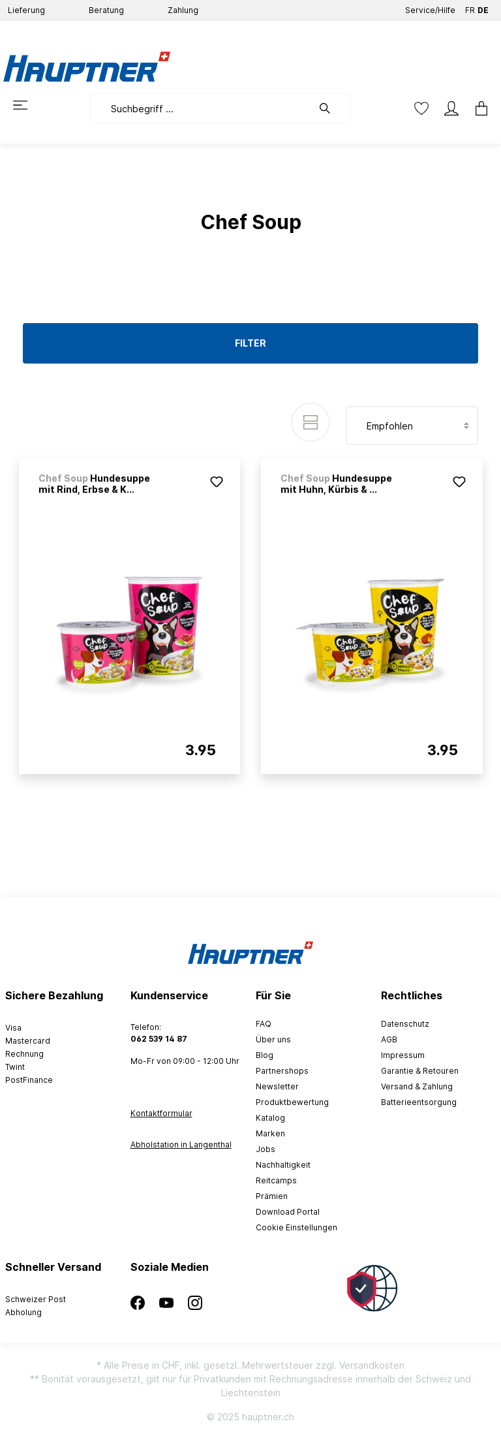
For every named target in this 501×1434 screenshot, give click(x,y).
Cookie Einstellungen (296, 1227)
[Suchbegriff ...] (201, 108)
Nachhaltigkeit (283, 1165)
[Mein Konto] (451, 108)
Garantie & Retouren (420, 1071)
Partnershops (282, 1071)
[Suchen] (331, 108)
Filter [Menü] (250, 343)
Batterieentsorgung (419, 1102)
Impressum (403, 1055)
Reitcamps (276, 1180)
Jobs (265, 1149)
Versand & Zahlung (417, 1086)
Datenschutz (405, 1024)
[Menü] (20, 105)
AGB (389, 1039)
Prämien (272, 1196)
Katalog (270, 1118)
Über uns (273, 1039)
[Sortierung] (412, 425)
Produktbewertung (292, 1102)
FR (470, 7)
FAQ (263, 1024)
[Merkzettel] (421, 108)
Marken (270, 1133)
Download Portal (288, 1212)
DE (483, 7)
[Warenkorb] (481, 108)
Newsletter (277, 1086)
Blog (264, 1055)
